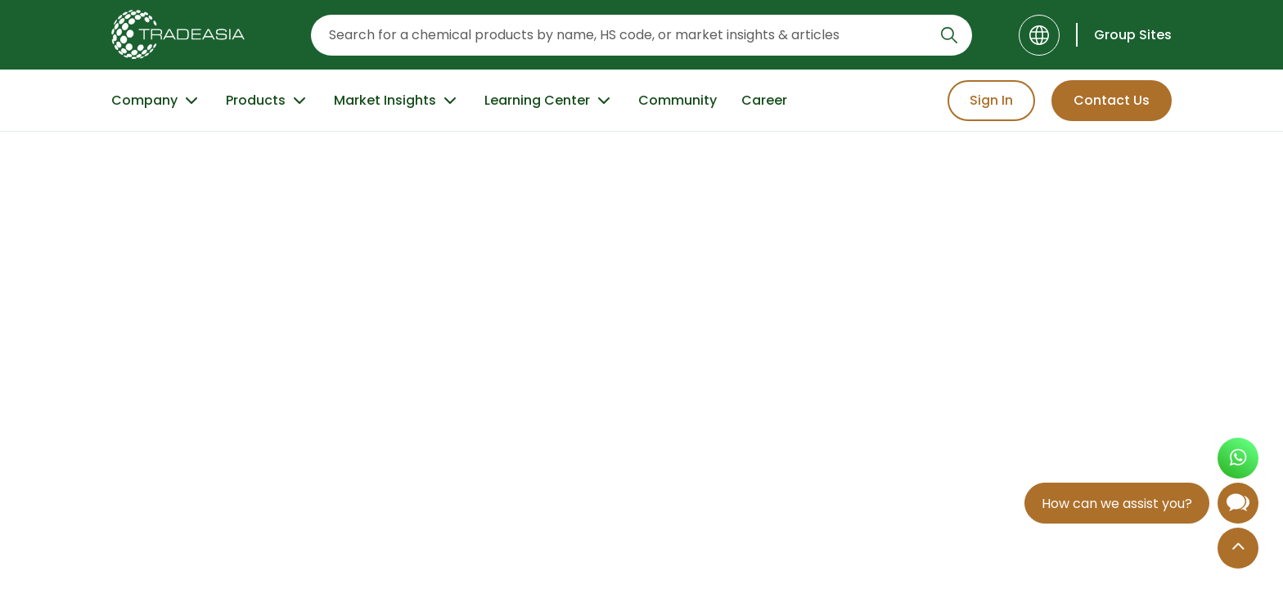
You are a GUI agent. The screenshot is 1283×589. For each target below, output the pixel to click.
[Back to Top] (1238, 549)
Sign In (991, 100)
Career (764, 100)
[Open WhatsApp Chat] (1238, 460)
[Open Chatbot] (1238, 506)
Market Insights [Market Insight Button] (397, 100)
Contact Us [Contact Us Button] (1112, 100)
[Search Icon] (949, 38)
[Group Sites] (1124, 35)
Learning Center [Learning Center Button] (549, 100)
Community (677, 100)
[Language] (1039, 35)
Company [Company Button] (156, 100)
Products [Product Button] (267, 100)
